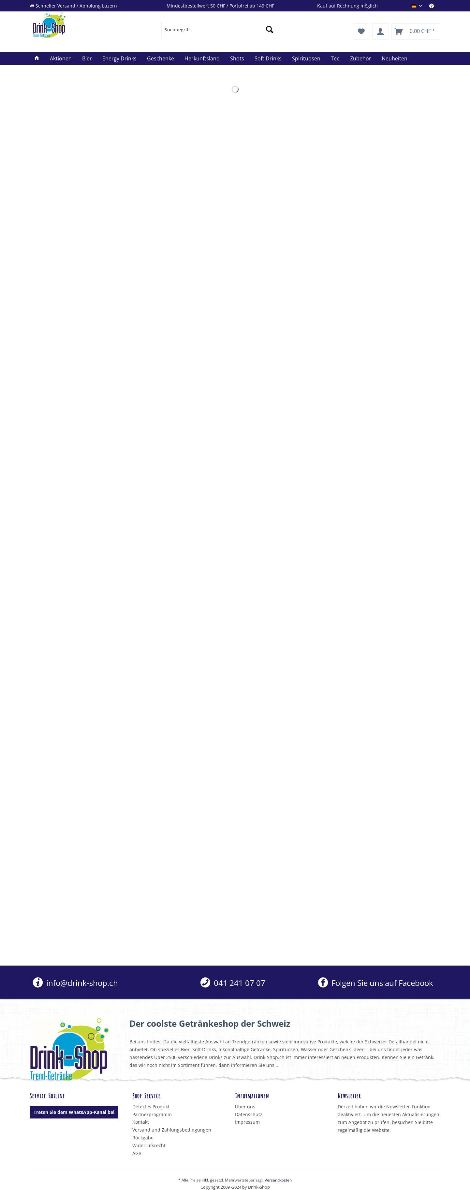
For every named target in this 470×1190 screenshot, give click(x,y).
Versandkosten (278, 1180)
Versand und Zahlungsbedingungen (171, 1130)
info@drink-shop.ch (75, 982)
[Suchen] (269, 29)
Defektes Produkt (150, 1106)
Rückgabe (143, 1137)
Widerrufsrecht (149, 1145)
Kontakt (140, 1122)
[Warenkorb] (415, 31)
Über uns (245, 1106)
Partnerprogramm (152, 1114)
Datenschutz (248, 1114)
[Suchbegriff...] (218, 29)
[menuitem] (434, 6)
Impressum (247, 1122)
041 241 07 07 (232, 982)
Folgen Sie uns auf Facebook (375, 982)
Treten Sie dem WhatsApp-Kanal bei (74, 1112)
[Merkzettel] (361, 31)
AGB (136, 1153)
